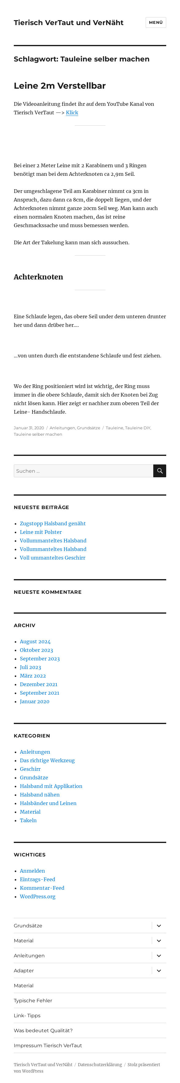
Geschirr (30, 769)
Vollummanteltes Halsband (53, 541)
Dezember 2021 (38, 684)
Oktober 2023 (36, 650)
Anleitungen (62, 427)
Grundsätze (88, 427)
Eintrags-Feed (37, 879)
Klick (72, 112)
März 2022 (33, 676)
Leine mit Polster (41, 532)
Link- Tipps (27, 1015)
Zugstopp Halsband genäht (53, 523)
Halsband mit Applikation (51, 786)
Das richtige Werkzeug (47, 760)
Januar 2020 (34, 701)
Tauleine (114, 427)
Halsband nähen (40, 795)
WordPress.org (38, 896)
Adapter (24, 971)
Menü (156, 22)
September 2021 (39, 693)
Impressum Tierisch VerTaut (48, 1045)
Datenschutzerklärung (100, 1064)
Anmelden (32, 871)
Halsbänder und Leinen (48, 803)
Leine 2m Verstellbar (60, 85)
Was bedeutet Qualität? (43, 1030)
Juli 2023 (30, 667)
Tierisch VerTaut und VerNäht (69, 22)
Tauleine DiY (137, 427)
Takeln (28, 820)
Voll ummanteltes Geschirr (52, 558)
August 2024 (35, 641)
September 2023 (40, 659)
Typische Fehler (33, 1001)
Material (30, 812)
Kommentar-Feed (42, 888)
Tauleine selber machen (38, 434)
